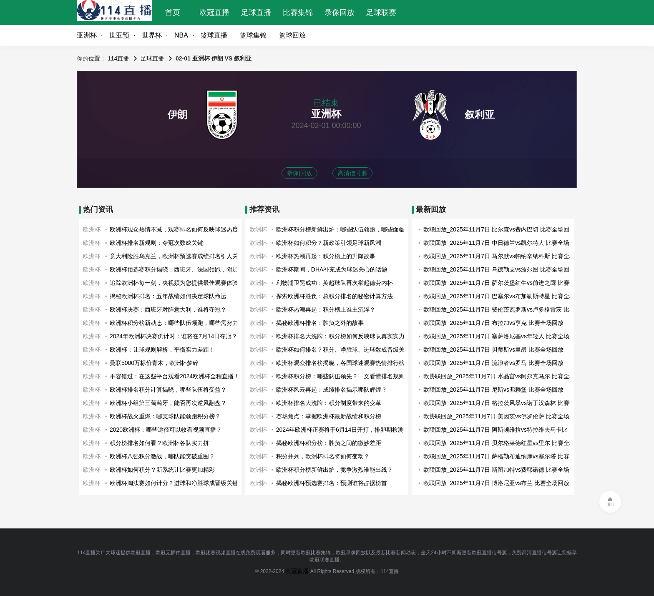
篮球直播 (214, 35)
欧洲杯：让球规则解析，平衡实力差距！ (162, 349)
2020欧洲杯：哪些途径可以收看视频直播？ (166, 429)
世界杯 (152, 35)
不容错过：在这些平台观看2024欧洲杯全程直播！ (174, 376)
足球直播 (256, 12)
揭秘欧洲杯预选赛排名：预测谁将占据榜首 (331, 483)
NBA (181, 35)
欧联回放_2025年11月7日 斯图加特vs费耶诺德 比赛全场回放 (502, 469)
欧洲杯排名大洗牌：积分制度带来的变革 (328, 403)
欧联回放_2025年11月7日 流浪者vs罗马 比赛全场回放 (493, 363)
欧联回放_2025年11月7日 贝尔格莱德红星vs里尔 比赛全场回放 (505, 443)
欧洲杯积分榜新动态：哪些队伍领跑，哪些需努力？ (177, 322)
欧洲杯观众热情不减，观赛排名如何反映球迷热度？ (177, 229)
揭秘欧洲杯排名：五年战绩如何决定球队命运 (168, 296)
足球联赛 (381, 12)
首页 (172, 12)
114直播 (118, 58)
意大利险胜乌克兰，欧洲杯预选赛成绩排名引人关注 (177, 256)
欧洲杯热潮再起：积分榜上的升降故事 (325, 256)
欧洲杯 (92, 229)
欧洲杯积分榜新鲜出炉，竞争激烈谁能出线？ (334, 469)
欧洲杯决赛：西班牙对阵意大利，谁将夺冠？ (168, 309)
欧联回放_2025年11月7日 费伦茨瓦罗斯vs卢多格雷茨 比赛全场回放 (511, 309)
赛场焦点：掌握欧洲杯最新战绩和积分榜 (328, 416)
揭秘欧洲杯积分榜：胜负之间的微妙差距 (328, 443)
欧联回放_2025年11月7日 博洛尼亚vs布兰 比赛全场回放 (496, 483)
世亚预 (119, 35)
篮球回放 (292, 35)
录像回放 (339, 12)
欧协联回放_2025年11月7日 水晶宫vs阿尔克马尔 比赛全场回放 (505, 376)
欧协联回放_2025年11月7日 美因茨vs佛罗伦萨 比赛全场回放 (502, 416)
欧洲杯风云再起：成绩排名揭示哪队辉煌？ (331, 389)
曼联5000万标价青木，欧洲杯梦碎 (154, 363)
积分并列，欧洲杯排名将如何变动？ (323, 456)
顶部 (610, 504)
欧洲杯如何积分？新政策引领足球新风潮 (328, 242)
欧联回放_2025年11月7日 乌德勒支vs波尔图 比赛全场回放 (499, 269)
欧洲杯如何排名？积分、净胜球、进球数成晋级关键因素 (349, 349)
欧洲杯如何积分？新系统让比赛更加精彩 (162, 469)
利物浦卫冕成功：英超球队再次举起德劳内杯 (334, 282)
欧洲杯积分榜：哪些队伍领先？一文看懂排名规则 (340, 376)
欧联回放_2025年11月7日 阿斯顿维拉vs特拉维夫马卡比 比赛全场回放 (513, 429)
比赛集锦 (298, 12)
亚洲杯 (87, 35)
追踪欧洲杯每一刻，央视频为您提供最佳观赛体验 (174, 282)
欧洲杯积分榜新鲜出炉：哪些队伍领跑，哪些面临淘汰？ (349, 229)
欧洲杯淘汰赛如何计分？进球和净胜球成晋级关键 (174, 483)
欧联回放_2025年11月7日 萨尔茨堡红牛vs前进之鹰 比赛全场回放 (508, 282)
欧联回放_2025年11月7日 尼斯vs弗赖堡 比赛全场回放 (493, 389)
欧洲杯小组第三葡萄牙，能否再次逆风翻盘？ (168, 403)
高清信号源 (352, 173)
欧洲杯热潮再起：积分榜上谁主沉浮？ (325, 309)
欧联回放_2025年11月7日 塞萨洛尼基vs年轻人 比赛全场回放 (502, 336)
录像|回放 (299, 173)
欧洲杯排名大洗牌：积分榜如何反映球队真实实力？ (343, 336)
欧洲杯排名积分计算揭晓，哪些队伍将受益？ (168, 389)
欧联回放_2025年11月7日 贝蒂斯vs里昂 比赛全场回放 (493, 349)
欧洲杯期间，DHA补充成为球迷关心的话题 (332, 269)
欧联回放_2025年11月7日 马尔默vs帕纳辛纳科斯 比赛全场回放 (505, 256)
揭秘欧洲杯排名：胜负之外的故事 (320, 322)
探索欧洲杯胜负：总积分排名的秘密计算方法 (334, 296)
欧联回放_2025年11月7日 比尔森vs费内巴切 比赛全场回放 (499, 229)
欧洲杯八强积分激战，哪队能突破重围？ (162, 456)
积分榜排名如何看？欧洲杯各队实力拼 (159, 443)
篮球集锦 (253, 35)
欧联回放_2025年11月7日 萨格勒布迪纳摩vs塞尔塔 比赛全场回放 (508, 456)
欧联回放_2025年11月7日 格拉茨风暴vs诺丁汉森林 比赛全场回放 (508, 403)
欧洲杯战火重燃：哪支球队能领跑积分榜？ (165, 416)
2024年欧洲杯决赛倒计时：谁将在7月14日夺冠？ (174, 336)
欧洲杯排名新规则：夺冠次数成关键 (156, 242)
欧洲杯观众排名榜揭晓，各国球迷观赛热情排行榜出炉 (346, 363)
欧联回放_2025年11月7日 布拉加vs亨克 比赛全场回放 (493, 322)
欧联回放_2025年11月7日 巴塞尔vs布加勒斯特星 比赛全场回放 (505, 296)
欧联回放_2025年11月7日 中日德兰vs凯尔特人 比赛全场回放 (502, 242)
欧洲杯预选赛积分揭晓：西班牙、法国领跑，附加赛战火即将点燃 (194, 269)
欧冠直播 (214, 12)
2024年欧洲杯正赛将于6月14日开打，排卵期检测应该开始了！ (357, 429)
